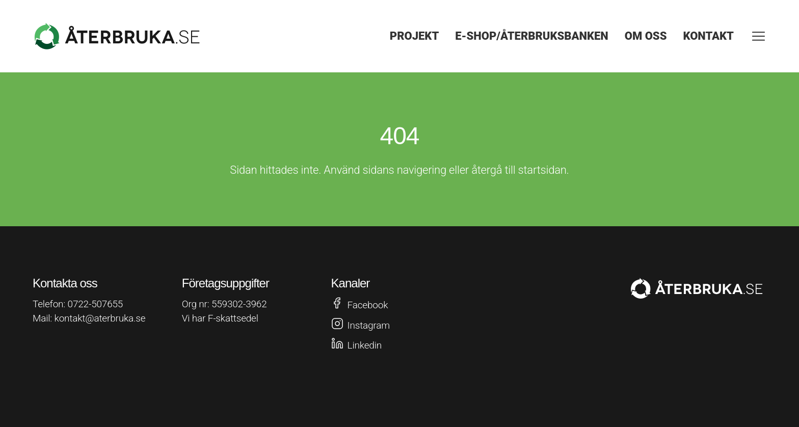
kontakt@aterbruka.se (100, 318)
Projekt (414, 36)
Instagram (369, 325)
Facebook (368, 305)
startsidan (542, 170)
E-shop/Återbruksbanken (531, 36)
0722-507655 (95, 304)
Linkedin (365, 345)
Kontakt (708, 36)
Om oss (646, 36)
